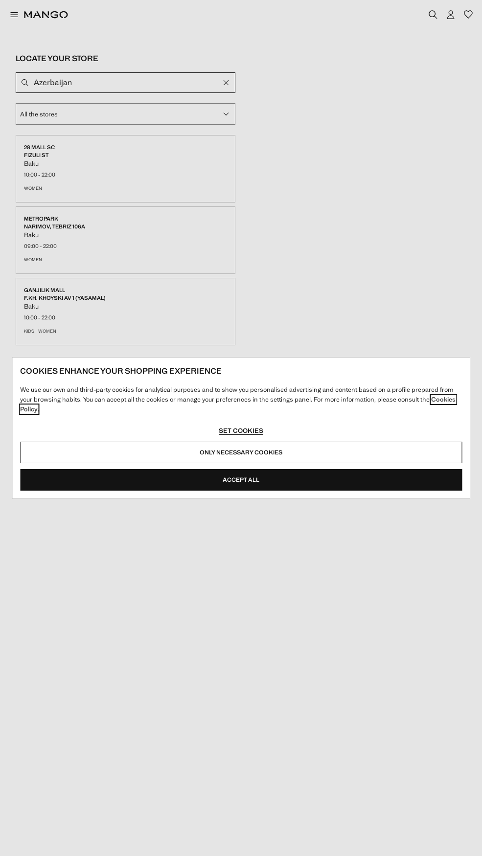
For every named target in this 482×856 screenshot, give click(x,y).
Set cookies (241, 431)
